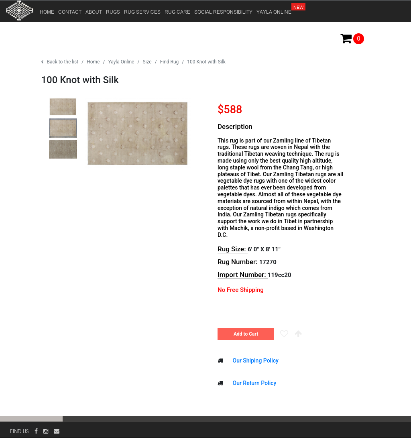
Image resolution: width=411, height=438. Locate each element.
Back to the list (59, 62)
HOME (47, 11)
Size (146, 62)
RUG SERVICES (142, 11)
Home (93, 62)
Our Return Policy (253, 383)
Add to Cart (246, 334)
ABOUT (93, 11)
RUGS (113, 11)
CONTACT (69, 11)
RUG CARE (177, 11)
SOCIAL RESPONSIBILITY (223, 11)
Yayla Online (121, 62)
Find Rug (169, 62)
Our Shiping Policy (255, 360)
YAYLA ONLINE (274, 8)
